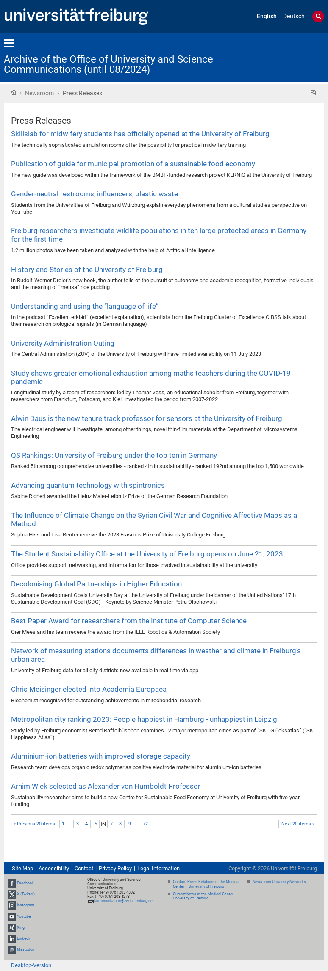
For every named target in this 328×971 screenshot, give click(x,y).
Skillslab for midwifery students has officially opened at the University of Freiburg (140, 133)
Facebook (25, 883)
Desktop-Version (31, 965)
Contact (84, 868)
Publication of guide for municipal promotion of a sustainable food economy (133, 164)
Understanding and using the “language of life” (84, 306)
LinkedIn (24, 938)
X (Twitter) (26, 894)
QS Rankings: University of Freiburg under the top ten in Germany (114, 455)
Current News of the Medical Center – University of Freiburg (205, 896)
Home (13, 92)
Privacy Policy (115, 868)
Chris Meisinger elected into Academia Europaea (89, 689)
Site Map (22, 868)
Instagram (25, 905)
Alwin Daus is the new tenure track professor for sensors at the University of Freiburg (146, 418)
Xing (21, 927)
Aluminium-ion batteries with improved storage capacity (100, 756)
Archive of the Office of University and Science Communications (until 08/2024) (108, 64)
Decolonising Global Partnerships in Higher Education (96, 584)
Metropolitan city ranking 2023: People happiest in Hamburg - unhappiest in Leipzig (144, 719)
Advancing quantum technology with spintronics (88, 485)
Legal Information (158, 868)
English (267, 16)
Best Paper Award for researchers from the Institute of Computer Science (129, 620)
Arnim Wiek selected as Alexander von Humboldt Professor (105, 786)
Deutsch (294, 16)
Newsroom (39, 93)
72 (145, 824)
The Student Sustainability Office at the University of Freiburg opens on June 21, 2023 (147, 554)
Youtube (24, 916)
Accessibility (54, 868)
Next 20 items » (297, 824)
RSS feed (313, 93)
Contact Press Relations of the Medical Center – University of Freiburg (206, 884)
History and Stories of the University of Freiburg (87, 269)
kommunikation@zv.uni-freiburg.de (123, 901)
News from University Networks (279, 882)
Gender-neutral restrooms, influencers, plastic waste (94, 194)
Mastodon (25, 949)
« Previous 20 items (34, 824)
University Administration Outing (62, 343)
